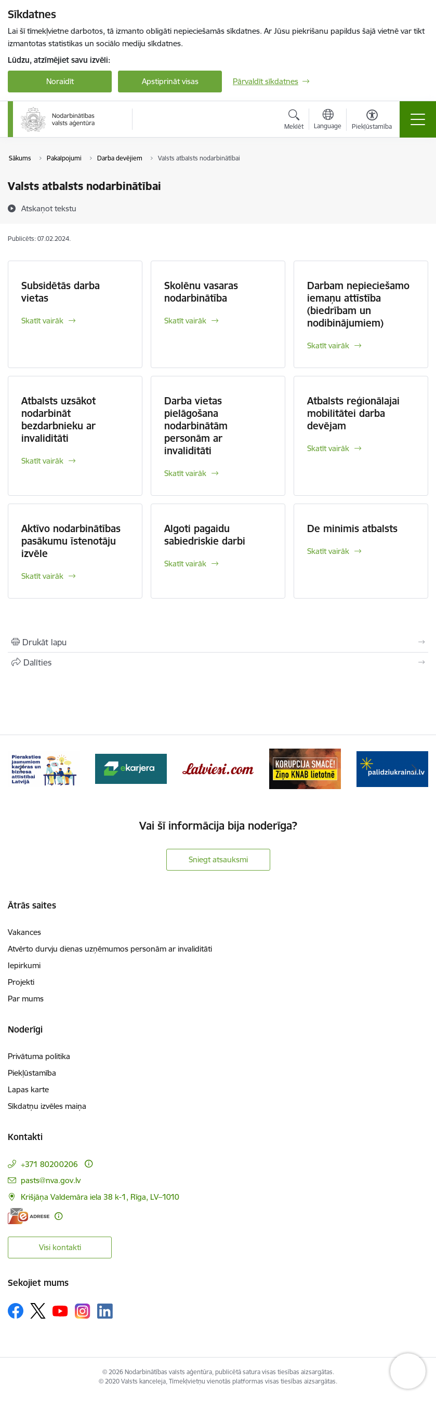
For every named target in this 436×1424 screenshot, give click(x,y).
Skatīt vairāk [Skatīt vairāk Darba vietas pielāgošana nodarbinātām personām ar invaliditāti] (185, 473)
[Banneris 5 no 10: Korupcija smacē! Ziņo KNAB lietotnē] (305, 768)
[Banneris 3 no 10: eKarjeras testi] (131, 768)
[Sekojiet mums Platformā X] (38, 1311)
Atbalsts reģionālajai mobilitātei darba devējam (353, 413)
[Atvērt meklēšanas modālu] (294, 121)
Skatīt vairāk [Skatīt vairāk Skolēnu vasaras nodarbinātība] (185, 321)
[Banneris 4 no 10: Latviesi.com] (218, 768)
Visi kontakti (60, 1247)
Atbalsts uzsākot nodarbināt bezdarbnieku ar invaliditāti (58, 419)
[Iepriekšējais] (22, 768)
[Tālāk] (414, 768)
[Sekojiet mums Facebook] (15, 1311)
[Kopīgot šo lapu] (218, 662)
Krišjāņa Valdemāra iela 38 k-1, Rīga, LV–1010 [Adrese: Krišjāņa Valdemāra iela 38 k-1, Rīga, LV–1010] (100, 1197)
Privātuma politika (39, 1056)
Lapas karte (28, 1089)
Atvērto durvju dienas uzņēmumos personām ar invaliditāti (110, 949)
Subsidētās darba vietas (60, 291)
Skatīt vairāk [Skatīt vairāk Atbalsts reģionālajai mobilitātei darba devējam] (328, 448)
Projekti (21, 982)
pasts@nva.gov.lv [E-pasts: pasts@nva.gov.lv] (51, 1180)
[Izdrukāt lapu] (218, 642)
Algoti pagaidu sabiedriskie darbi (204, 534)
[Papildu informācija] (89, 1164)
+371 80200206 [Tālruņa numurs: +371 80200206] (49, 1164)
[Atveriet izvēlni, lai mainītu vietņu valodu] (328, 120)
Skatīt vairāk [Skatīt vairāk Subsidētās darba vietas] (42, 321)
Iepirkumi (24, 965)
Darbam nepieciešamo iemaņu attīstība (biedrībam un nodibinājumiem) (358, 304)
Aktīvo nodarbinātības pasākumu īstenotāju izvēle (71, 541)
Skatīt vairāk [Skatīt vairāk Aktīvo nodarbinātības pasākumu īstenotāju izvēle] (42, 576)
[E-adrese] (28, 1216)
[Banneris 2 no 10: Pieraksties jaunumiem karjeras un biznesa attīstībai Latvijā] (44, 768)
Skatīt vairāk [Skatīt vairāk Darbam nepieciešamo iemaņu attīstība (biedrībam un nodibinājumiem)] (328, 345)
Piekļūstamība (32, 1073)
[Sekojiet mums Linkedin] (105, 1311)
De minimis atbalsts (352, 528)
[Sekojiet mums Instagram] (82, 1311)
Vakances (24, 932)
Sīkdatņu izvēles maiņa (47, 1106)
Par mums (26, 998)
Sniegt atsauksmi (218, 859)
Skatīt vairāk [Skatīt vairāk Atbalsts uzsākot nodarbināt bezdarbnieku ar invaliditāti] (42, 461)
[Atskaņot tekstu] (48, 208)
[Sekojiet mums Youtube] (60, 1310)
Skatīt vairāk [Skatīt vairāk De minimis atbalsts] (328, 551)
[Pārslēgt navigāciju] (418, 119)
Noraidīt (60, 81)
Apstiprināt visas (170, 81)
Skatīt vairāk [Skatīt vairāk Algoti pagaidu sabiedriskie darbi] (185, 563)
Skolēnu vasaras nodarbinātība (201, 291)
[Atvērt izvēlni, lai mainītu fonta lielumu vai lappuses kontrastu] (372, 121)
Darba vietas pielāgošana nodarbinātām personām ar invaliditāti (196, 426)
